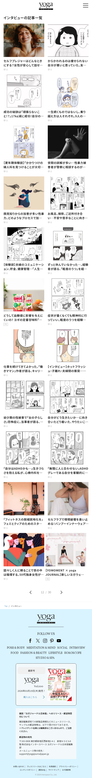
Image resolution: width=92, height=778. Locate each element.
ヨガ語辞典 (66, 770)
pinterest (52, 640)
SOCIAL (62, 648)
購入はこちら (30, 697)
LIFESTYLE (55, 653)
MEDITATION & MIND (41, 648)
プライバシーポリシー (68, 766)
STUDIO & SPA (45, 658)
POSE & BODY (16, 648)
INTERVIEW (77, 648)
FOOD (15, 653)
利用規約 (52, 766)
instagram (45, 640)
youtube (59, 640)
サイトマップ (53, 770)
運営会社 (41, 770)
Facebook (31, 640)
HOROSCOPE (72, 653)
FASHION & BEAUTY (33, 653)
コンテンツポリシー (28, 770)
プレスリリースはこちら (36, 766)
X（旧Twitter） (38, 640)
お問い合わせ (18, 766)
